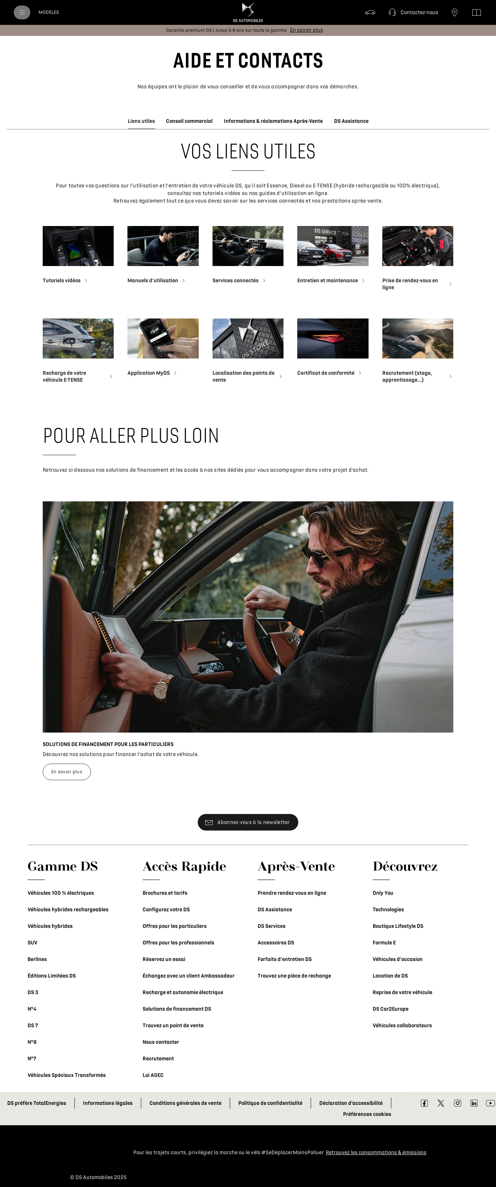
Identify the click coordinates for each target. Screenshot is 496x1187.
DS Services (272, 926)
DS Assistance (275, 909)
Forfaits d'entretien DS (285, 959)
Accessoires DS (276, 943)
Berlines (37, 959)
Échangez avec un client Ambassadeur (189, 976)
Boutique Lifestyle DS (398, 926)
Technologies (388, 909)
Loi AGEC (153, 1075)
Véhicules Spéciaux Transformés (67, 1075)
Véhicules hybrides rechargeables (68, 909)
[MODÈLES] (49, 12)
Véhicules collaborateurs (402, 1025)
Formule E (384, 943)
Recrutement (158, 1059)
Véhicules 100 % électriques (61, 893)
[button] (412, 12)
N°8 (32, 1042)
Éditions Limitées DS (52, 976)
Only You (383, 893)
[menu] (22, 12)
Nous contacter (161, 1042)
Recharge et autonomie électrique (183, 992)
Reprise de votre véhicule (402, 992)
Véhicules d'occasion (398, 959)
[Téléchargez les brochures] (476, 12)
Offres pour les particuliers (175, 926)
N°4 (32, 1009)
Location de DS (390, 976)
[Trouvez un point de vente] (454, 12)
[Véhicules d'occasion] (370, 12)
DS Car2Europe (391, 1009)
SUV (33, 943)
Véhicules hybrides (50, 926)
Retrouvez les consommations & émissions (376, 1152)
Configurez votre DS (166, 909)
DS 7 (33, 1025)
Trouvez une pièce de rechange (294, 976)
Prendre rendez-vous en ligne (292, 893)
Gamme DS (63, 865)
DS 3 (33, 992)
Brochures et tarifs (165, 893)
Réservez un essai (164, 959)
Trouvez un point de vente (173, 1025)
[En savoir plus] (307, 30)
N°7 (32, 1059)
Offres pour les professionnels (178, 943)
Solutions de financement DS (177, 1009)
